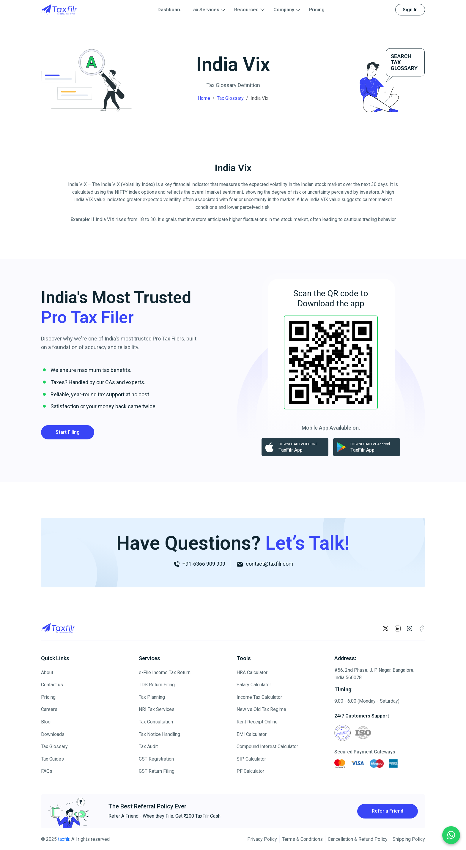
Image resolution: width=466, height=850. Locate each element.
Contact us (52, 684)
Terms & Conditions (302, 839)
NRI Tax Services (156, 709)
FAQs (46, 771)
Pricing (317, 9)
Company (283, 9)
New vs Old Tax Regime (261, 709)
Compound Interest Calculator (267, 746)
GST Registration (156, 759)
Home (204, 98)
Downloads (52, 734)
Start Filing (68, 432)
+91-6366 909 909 (203, 564)
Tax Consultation (156, 722)
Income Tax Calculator (259, 697)
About (47, 672)
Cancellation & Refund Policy (358, 839)
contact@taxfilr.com (269, 564)
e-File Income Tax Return (165, 672)
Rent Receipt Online (257, 722)
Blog (46, 722)
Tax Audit (148, 746)
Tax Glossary (230, 98)
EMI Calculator (252, 734)
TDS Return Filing (157, 684)
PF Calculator (250, 771)
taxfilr (63, 839)
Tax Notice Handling (159, 734)
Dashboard (170, 9)
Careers (49, 709)
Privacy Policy (262, 839)
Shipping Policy (409, 839)
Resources (246, 9)
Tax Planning (152, 697)
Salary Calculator (254, 684)
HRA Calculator (252, 672)
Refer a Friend (387, 811)
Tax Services (205, 9)
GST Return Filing (156, 771)
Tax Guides (52, 759)
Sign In (410, 9)
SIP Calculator (251, 759)
